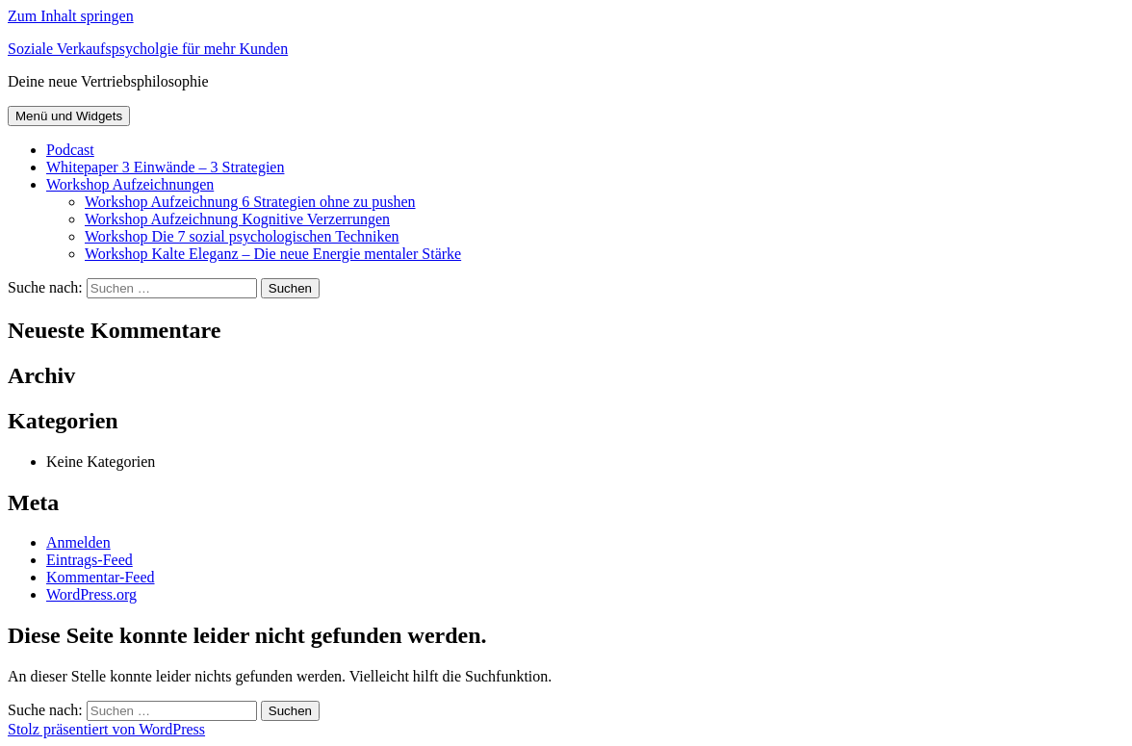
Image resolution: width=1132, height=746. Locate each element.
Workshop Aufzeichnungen (130, 184)
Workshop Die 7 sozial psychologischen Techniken (242, 236)
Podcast (70, 149)
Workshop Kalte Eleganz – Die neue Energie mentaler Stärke (273, 253)
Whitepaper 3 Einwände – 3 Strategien (165, 167)
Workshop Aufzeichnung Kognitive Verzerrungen (237, 219)
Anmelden (78, 542)
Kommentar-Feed (100, 577)
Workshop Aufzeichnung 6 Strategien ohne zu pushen (250, 201)
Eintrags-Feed (89, 560)
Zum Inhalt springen (71, 16)
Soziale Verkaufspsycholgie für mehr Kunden (148, 48)
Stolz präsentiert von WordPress (106, 729)
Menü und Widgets (68, 116)
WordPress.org (91, 594)
